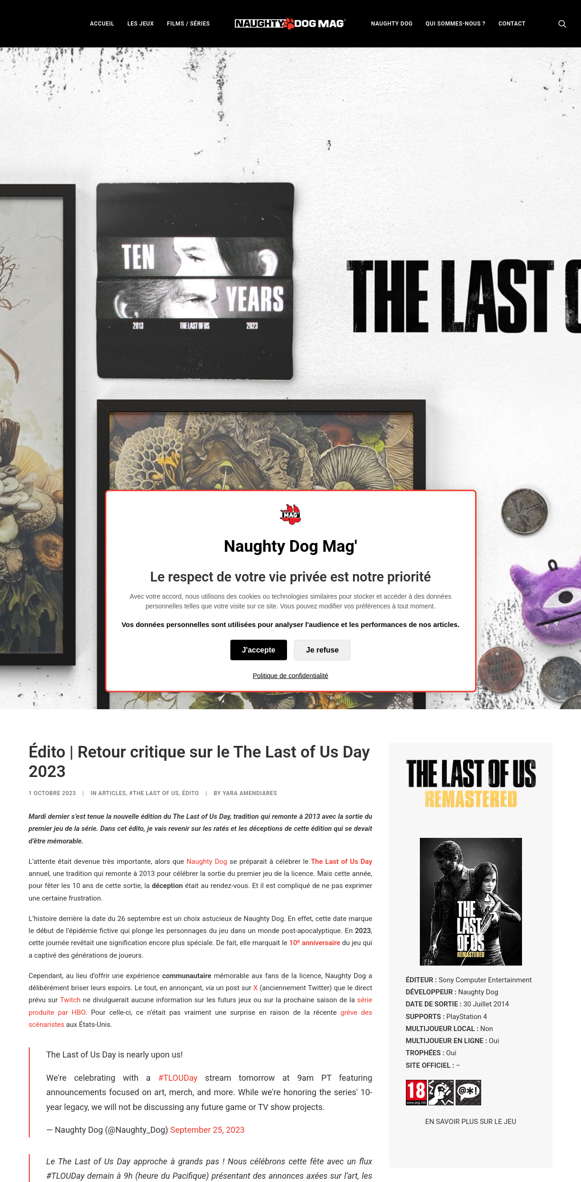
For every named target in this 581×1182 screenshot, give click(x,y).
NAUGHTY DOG (392, 23)
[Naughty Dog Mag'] (290, 23)
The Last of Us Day (341, 755)
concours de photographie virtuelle (243, 1166)
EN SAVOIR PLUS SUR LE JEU (470, 1016)
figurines (55, 1166)
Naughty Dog (206, 755)
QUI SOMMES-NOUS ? (456, 23)
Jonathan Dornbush (339, 1129)
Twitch (70, 894)
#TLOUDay (177, 972)
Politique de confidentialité (290, 675)
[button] (562, 23)
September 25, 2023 (207, 1024)
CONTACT (511, 23)
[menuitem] (102, 23)
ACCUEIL (102, 23)
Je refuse (322, 650)
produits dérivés (143, 1166)
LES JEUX (140, 23)
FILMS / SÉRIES (188, 23)
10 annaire (314, 837)
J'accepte (258, 650)
